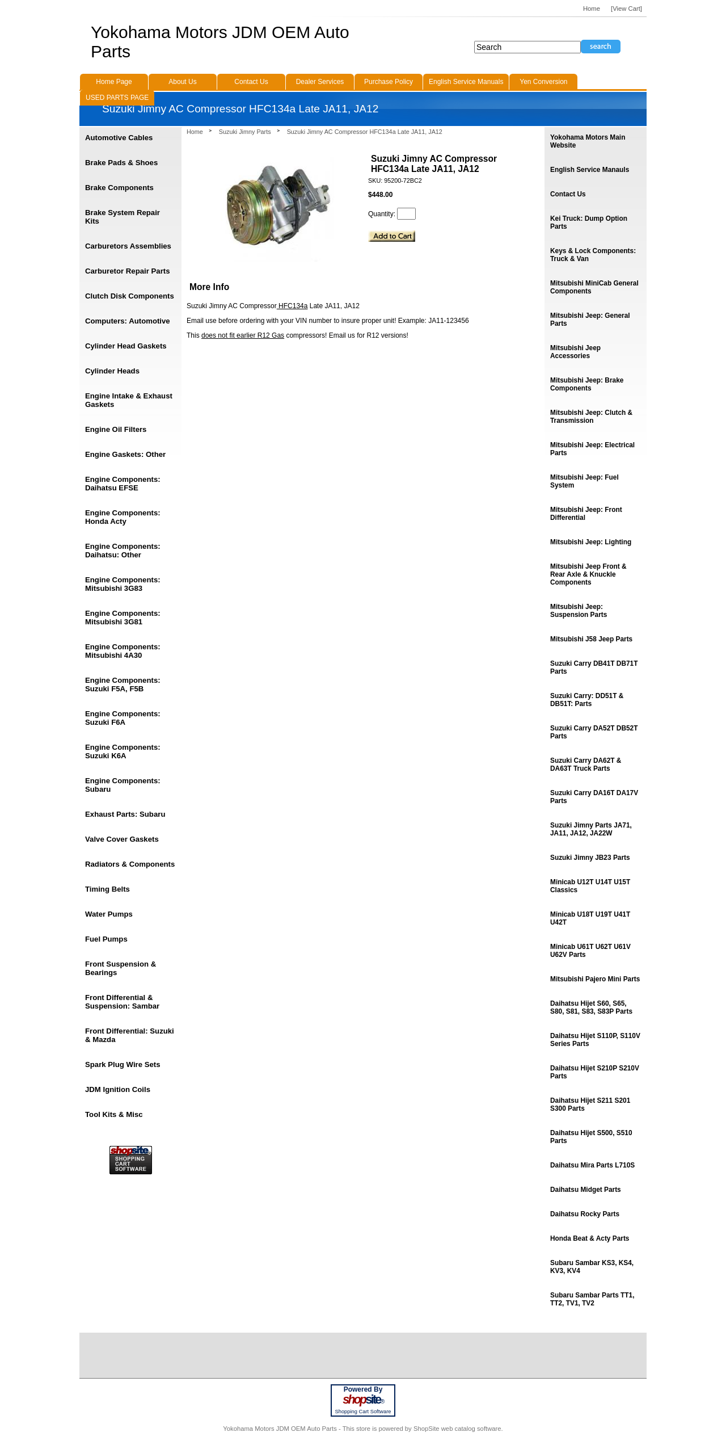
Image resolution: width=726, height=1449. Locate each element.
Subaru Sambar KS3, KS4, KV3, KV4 (592, 1267)
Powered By (363, 1389)
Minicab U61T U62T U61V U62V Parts (590, 951)
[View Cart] (626, 8)
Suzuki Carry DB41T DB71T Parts (594, 667)
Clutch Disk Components (129, 296)
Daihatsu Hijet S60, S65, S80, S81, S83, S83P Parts (591, 1007)
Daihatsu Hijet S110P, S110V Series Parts (595, 1040)
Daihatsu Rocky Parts (584, 1214)
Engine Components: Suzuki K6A (123, 751)
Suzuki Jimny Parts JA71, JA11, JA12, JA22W (591, 829)
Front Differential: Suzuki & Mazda (129, 1035)
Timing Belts (107, 889)
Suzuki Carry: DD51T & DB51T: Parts (586, 700)
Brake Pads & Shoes (121, 162)
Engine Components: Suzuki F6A (123, 717)
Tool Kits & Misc (114, 1114)
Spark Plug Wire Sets (123, 1064)
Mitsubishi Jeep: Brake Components (586, 384)
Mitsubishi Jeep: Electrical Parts (592, 449)
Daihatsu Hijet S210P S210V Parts (594, 1072)
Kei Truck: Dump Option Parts (588, 222)
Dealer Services (320, 82)
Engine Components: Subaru (123, 784)
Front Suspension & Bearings (120, 968)
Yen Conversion (543, 82)
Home (195, 131)
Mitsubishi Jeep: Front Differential (586, 514)
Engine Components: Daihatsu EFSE (123, 483)
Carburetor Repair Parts (127, 271)
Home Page (114, 82)
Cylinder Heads (112, 371)
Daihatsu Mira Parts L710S (592, 1165)
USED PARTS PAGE (117, 98)
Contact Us (568, 194)
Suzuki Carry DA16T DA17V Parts (594, 797)
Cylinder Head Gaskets (126, 346)
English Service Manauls (589, 170)
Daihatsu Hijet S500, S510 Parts (591, 1137)
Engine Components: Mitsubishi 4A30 (123, 651)
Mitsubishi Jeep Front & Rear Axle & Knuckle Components (588, 574)
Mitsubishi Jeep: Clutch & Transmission (591, 417)
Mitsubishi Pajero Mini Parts (595, 979)
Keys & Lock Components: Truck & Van (593, 255)
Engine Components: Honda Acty (123, 517)
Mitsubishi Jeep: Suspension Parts (578, 611)
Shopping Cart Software (363, 1411)
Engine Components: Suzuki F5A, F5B (123, 684)
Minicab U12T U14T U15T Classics (590, 886)
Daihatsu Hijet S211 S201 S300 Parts (590, 1104)
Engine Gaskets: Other (125, 454)
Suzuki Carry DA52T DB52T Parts (594, 732)
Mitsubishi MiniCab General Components (594, 287)
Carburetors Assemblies (128, 246)
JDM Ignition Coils (117, 1089)
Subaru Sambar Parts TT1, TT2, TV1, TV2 (592, 1299)
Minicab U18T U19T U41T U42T (590, 918)
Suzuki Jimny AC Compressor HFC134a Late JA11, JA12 (364, 131)
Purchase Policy (388, 82)
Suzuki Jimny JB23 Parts (590, 858)
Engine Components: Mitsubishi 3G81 (123, 617)
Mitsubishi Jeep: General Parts (590, 319)
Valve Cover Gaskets (122, 839)
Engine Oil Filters (115, 429)
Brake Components (119, 187)
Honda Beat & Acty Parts (589, 1238)
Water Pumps (109, 914)
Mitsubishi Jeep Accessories (575, 352)
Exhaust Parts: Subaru (125, 814)
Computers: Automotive (127, 321)
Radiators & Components (130, 864)
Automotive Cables (119, 137)
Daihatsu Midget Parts (585, 1190)
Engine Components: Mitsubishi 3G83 (123, 584)
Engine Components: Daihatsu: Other (123, 550)
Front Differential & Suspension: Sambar (122, 1001)
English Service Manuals (466, 82)
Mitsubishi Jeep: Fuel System (584, 481)
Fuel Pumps (106, 939)
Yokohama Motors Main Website (587, 141)
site (363, 1399)
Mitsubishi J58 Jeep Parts (591, 639)
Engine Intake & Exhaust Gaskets (128, 400)
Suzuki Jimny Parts (245, 131)
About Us (182, 82)
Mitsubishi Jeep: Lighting (590, 542)
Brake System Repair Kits (122, 216)
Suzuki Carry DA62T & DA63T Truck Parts (585, 764)
